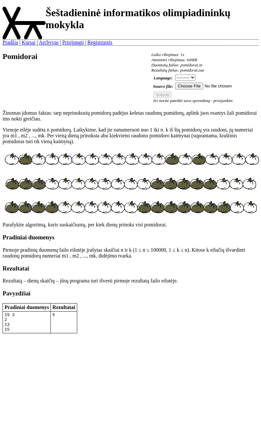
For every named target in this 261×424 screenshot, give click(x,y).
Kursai (29, 42)
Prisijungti (73, 42)
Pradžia (10, 42)
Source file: (163, 86)
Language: (163, 77)
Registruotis (100, 42)
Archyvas (48, 42)
